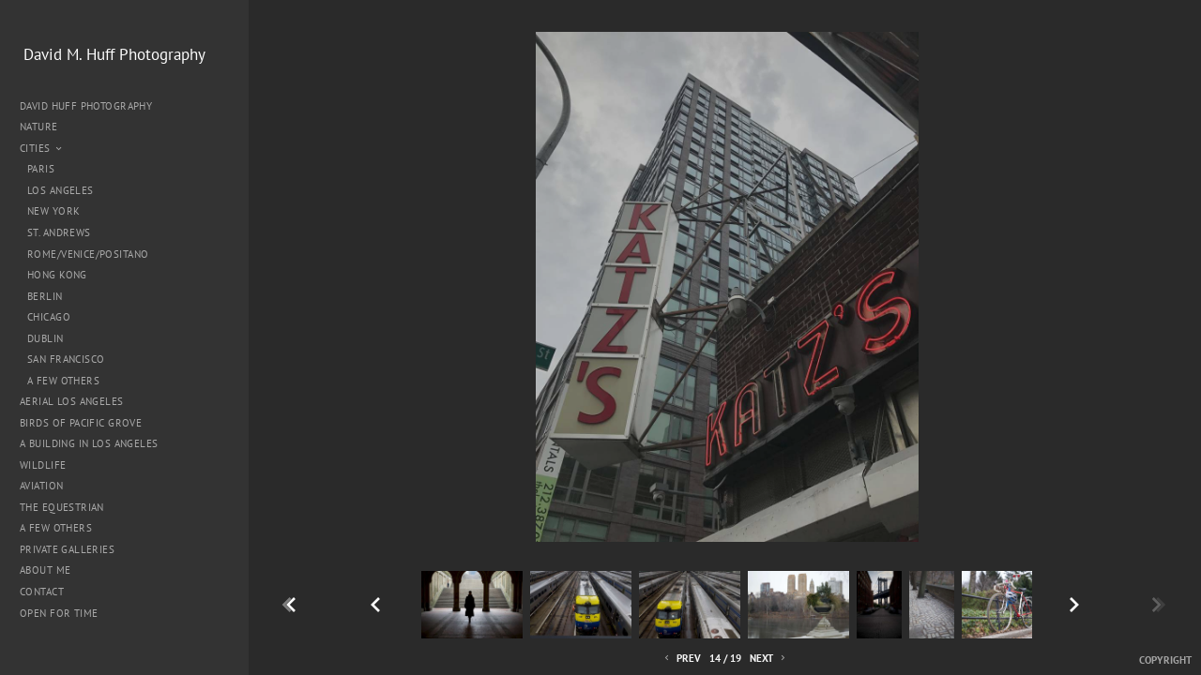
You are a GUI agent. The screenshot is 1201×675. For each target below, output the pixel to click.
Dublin (45, 338)
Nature (45, 126)
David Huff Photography (86, 105)
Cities (42, 148)
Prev (681, 658)
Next (769, 658)
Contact (42, 591)
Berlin (45, 296)
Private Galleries (67, 549)
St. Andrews (59, 232)
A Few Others (63, 380)
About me (45, 570)
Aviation (41, 485)
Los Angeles (60, 190)
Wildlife (43, 465)
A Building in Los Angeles (89, 443)
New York (53, 211)
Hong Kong (57, 274)
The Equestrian (62, 507)
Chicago (48, 316)
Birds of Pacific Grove (81, 422)
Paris (40, 168)
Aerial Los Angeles (72, 401)
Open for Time (59, 613)
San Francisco (65, 359)
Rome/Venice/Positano (87, 254)
